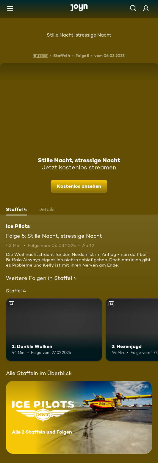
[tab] (16, 210)
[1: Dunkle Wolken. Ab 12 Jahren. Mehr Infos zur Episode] (54, 329)
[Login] (146, 8)
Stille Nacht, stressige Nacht (79, 35)
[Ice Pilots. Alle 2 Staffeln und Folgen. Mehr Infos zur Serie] (79, 417)
